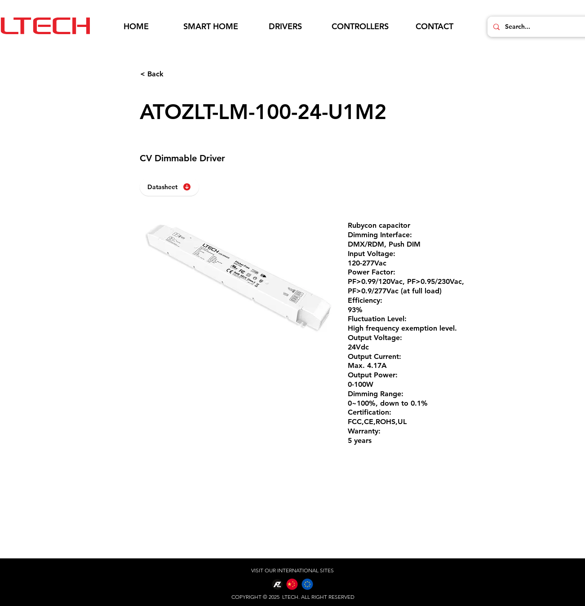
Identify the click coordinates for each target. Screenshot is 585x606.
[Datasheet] (169, 187)
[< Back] (169, 74)
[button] (210, 26)
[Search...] (543, 26)
